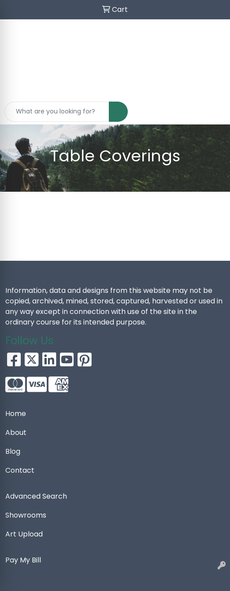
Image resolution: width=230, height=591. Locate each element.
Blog (12, 451)
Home (15, 414)
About (15, 432)
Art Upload (24, 534)
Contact (19, 470)
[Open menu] (212, 111)
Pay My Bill (23, 560)
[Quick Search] (56, 112)
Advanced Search (36, 496)
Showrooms (25, 515)
